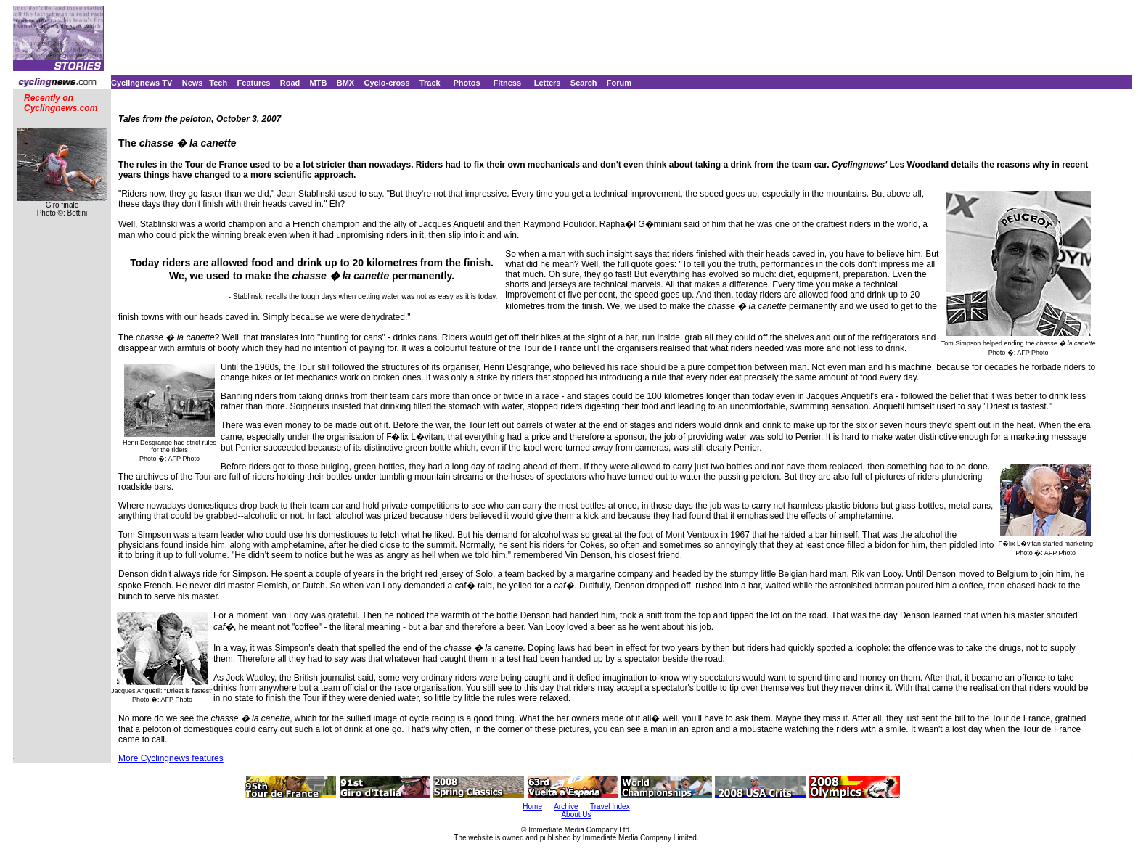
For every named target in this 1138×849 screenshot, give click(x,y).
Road (290, 82)
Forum (619, 82)
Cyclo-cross (387, 82)
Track (430, 82)
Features (254, 82)
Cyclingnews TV (141, 82)
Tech (218, 82)
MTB (318, 82)
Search (583, 82)
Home (532, 807)
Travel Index (610, 807)
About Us (576, 815)
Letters (547, 82)
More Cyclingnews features (171, 758)
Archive (566, 807)
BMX (345, 82)
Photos (466, 82)
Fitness (507, 82)
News (192, 82)
